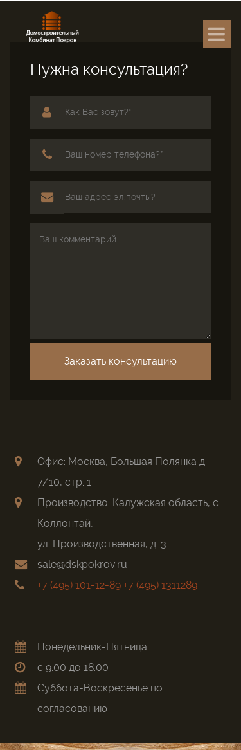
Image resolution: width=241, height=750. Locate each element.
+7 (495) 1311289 (160, 585)
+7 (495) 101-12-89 (79, 585)
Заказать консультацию (120, 361)
